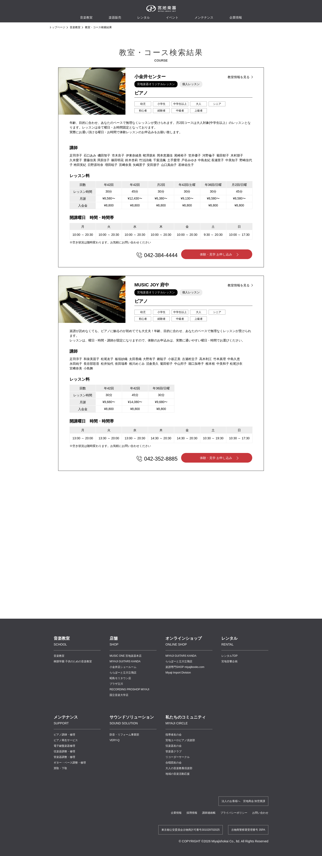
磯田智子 (104, 155)
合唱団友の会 (173, 762)
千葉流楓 (159, 160)
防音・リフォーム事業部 (124, 734)
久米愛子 (76, 160)
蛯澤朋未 (149, 155)
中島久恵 (233, 359)
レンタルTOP (229, 655)
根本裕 (210, 363)
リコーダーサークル (177, 757)
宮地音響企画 (229, 661)
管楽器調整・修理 (64, 757)
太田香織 (135, 359)
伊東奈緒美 (134, 155)
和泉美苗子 (91, 359)
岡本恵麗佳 (165, 155)
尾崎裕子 (180, 155)
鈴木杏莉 (131, 160)
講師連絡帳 (209, 812)
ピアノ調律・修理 (64, 734)
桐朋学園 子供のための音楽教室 (73, 661)
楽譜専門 (184, 667)
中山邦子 (180, 363)
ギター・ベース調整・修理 (70, 762)
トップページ (57, 27)
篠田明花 (117, 160)
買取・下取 (60, 768)
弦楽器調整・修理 (64, 751)
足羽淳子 (76, 155)
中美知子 (231, 160)
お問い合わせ (260, 812)
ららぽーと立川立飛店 (123, 672)
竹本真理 (219, 359)
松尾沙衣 (236, 363)
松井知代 (107, 363)
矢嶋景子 (139, 165)
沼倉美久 (152, 363)
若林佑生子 (186, 165)
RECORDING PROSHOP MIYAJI (129, 689)
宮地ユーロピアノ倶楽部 (180, 740)
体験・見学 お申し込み (216, 254)
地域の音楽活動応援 (177, 773)
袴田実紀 (80, 165)
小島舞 (88, 368)
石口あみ (90, 155)
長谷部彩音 (91, 363)
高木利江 (205, 359)
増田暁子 (111, 165)
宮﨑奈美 (125, 165)
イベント (172, 17)
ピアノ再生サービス (66, 740)
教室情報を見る (239, 77)
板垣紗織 (121, 359)
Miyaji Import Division (178, 672)
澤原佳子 (103, 160)
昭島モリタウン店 (120, 678)
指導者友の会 (173, 734)
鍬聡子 (161, 359)
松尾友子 (107, 359)
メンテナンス (204, 17)
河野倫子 (208, 155)
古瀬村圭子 (190, 359)
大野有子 (149, 359)
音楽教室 (75, 27)
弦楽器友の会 (173, 745)
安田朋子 (153, 165)
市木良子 (118, 155)
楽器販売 (115, 17)
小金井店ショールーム (123, 667)
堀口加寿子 (196, 363)
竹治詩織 (145, 160)
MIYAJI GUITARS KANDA (125, 661)
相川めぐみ (137, 363)
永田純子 (76, 363)
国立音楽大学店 (119, 695)
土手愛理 (173, 160)
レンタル (143, 17)
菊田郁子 (222, 155)
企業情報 (176, 812)
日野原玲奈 (95, 165)
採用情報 (191, 812)
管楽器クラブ (173, 751)
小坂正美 (174, 359)
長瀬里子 (217, 160)
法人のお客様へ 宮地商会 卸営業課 (243, 801)
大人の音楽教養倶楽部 (178, 768)
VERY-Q (115, 740)
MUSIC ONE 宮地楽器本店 (126, 655)
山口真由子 (169, 165)
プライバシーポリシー (233, 812)
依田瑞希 (121, 363)
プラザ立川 (116, 683)
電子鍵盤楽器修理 (64, 745)
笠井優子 (194, 155)
